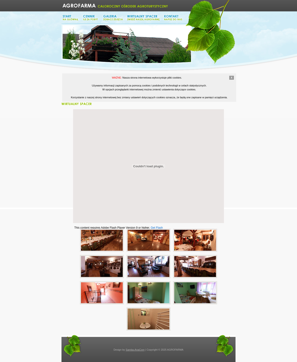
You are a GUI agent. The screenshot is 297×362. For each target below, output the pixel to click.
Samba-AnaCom (135, 349)
